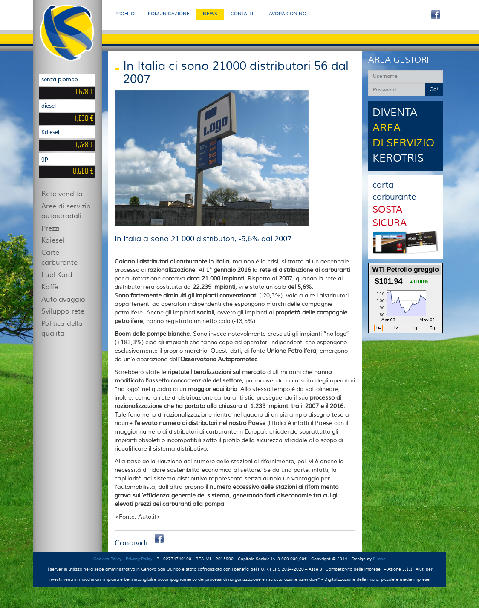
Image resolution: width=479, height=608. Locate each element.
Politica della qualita (62, 329)
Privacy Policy (139, 559)
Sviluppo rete (62, 311)
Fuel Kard (56, 275)
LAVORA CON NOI (287, 14)
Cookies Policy (107, 559)
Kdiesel (52, 240)
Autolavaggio (63, 299)
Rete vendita (62, 194)
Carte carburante (59, 257)
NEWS (210, 14)
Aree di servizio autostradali (66, 211)
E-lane (379, 559)
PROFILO (125, 14)
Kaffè (49, 287)
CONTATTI (242, 14)
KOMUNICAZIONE (169, 14)
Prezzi (50, 228)
